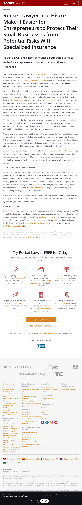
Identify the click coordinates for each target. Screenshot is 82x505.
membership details (49, 333)
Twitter (9, 226)
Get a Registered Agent (10, 435)
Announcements (46, 410)
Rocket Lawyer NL (70, 459)
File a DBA (6, 442)
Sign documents (8, 392)
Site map (6, 410)
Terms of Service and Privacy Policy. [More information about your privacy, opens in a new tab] (16, 497)
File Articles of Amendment (11, 447)
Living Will (25, 435)
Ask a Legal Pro (34, 237)
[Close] (78, 499)
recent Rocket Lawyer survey (34, 80)
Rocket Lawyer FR (51, 459)
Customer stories (46, 401)
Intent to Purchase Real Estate (31, 417)
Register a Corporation (10, 428)
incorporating (19, 100)
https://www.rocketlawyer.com (37, 223)
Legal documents (8, 389)
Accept (44, 501)
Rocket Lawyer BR (13, 463)
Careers (43, 392)
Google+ (27, 226)
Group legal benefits (47, 387)
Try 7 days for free (41, 319)
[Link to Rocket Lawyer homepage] (14, 3)
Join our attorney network (49, 389)
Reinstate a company (9, 452)
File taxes (6, 396)
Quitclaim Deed (27, 419)
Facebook (16, 226)
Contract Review (8, 394)
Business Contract (27, 394)
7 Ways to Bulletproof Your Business (57, 151)
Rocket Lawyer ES (32, 459)
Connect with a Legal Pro (11, 399)
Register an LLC (8, 426)
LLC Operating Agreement (30, 401)
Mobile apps (7, 408)
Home (5, 387)
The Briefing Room (9, 403)
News (42, 412)
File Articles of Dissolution (11, 449)
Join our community (47, 398)
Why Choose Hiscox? (38, 188)
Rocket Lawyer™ (41, 74)
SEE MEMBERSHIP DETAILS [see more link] (41, 326)
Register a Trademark (9, 440)
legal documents (48, 100)
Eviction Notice (26, 414)
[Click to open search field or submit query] (59, 3)
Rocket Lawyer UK (13, 459)
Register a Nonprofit (9, 431)
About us (43, 408)
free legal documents (47, 217)
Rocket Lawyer (11, 211)
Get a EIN (6, 438)
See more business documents (31, 403)
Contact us (44, 415)
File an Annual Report (9, 445)
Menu (75, 3)
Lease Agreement (27, 412)
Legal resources (8, 405)
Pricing (5, 401)
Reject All (34, 501)
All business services (9, 424)
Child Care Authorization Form (31, 442)
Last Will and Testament (29, 432)
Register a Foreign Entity (10, 433)
